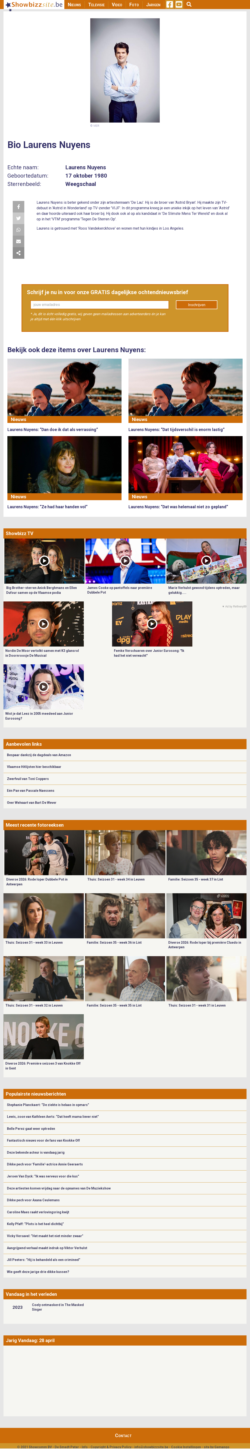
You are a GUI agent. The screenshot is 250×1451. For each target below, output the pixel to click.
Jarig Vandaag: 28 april (30, 1340)
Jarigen (153, 4)
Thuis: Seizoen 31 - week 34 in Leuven (116, 879)
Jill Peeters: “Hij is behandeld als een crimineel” (43, 1260)
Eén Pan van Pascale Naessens (30, 790)
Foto (134, 4)
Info (85, 1447)
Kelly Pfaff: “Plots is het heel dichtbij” (35, 1224)
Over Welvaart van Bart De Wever (31, 802)
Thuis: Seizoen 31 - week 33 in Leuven (34, 942)
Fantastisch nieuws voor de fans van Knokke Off (43, 1140)
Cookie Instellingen (186, 1447)
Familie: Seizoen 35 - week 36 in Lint (114, 942)
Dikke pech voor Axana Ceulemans (33, 1200)
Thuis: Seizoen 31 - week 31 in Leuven (197, 1005)
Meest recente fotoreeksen (35, 825)
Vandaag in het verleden (31, 1294)
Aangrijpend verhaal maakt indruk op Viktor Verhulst (47, 1248)
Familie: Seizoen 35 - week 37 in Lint (195, 879)
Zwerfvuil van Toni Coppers (28, 779)
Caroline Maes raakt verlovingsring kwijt (38, 1212)
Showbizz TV (19, 533)
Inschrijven (196, 305)
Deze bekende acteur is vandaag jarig (36, 1152)
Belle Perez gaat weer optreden (31, 1129)
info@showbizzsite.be (151, 1447)
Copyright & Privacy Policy (111, 1447)
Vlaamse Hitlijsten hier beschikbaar (34, 767)
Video (117, 4)
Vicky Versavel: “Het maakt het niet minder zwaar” (45, 1236)
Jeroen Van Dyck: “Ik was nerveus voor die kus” (43, 1176)
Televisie (96, 4)
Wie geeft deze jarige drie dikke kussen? (38, 1272)
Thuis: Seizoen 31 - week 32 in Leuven (34, 1005)
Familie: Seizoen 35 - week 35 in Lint (114, 1005)
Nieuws (74, 4)
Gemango (221, 1447)
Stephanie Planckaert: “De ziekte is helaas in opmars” (48, 1105)
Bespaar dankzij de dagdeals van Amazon (39, 755)
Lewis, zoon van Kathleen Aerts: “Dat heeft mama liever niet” (53, 1116)
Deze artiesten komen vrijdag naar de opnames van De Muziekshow (59, 1188)
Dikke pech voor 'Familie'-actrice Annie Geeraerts (45, 1164)
